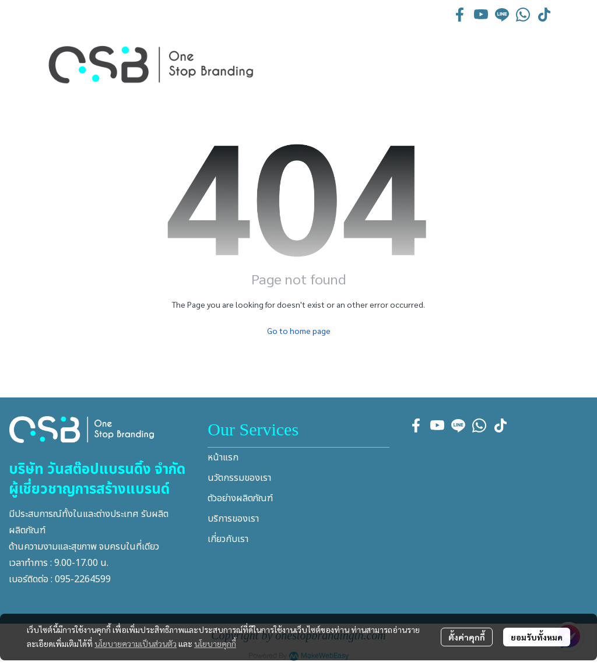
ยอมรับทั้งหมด (537, 637)
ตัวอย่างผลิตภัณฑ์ (240, 498)
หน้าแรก (223, 458)
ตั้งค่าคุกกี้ (466, 637)
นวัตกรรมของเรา (239, 478)
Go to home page (299, 330)
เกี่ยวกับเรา (228, 539)
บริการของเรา (233, 519)
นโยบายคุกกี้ (215, 643)
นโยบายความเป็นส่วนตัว (135, 643)
